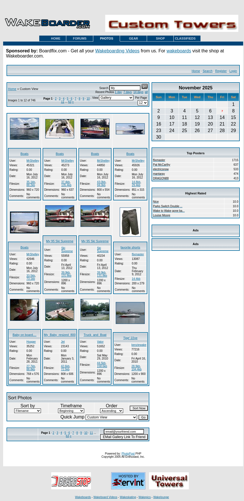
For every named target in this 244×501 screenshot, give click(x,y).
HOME (55, 38)
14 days (138, 92)
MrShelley (32, 160)
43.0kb (101, 182)
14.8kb (136, 182)
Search (207, 71)
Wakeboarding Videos (117, 50)
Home (196, 71)
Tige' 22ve (130, 338)
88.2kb (30, 185)
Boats (24, 153)
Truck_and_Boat (95, 334)
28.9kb (135, 366)
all (146, 92)
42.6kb (65, 366)
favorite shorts (130, 247)
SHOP (160, 38)
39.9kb (65, 272)
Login (233, 71)
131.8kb (66, 275)
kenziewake (138, 344)
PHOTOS (106, 38)
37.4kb (65, 182)
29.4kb (136, 185)
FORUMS (80, 38)
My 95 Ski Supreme (59, 241)
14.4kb (136, 278)
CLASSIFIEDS (185, 38)
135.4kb (66, 185)
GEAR (133, 38)
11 (62, 101)
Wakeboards (83, 497)
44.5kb (101, 363)
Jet (63, 341)
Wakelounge (161, 497)
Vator (100, 341)
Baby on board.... (24, 334)
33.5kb (30, 275)
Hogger (31, 341)
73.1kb (30, 278)
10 (88, 98)
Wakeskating (128, 497)
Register (221, 71)
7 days (127, 92)
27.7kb (30, 366)
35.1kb (30, 182)
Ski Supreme (67, 250)
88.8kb (30, 369)
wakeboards (179, 50)
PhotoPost (128, 453)
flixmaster (138, 254)
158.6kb (102, 366)
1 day (118, 92)
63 (69, 101)
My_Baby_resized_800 (60, 334)
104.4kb (136, 369)
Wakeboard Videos (105, 497)
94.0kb (101, 185)
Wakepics (144, 497)
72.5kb (65, 369)
